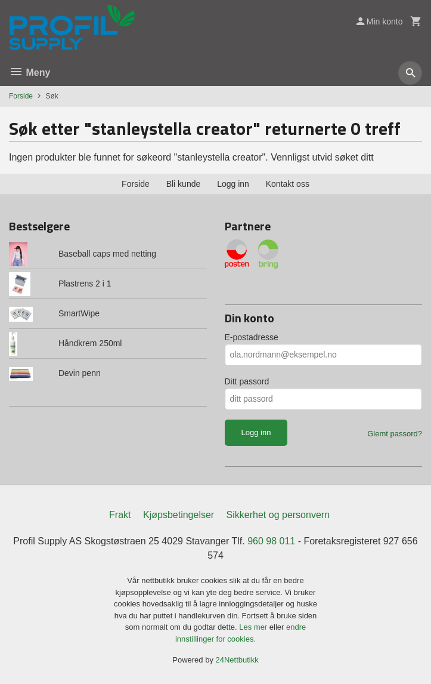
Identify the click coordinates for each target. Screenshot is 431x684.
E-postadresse (251, 337)
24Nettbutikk (237, 659)
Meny (29, 72)
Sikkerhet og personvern (278, 515)
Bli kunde (183, 184)
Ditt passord (247, 381)
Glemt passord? (394, 433)
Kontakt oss (287, 184)
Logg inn (233, 184)
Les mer (254, 627)
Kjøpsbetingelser (178, 515)
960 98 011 (271, 541)
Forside (21, 96)
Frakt (120, 515)
